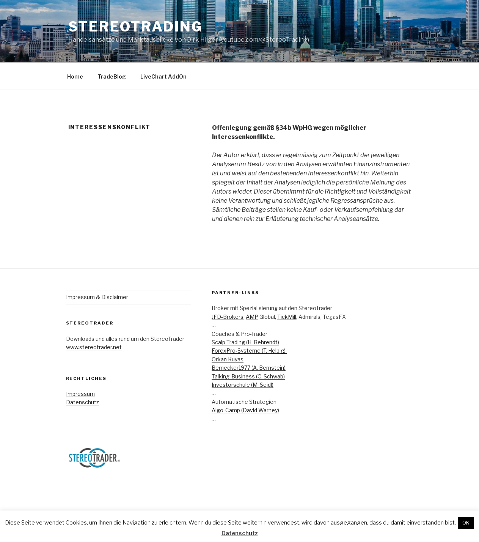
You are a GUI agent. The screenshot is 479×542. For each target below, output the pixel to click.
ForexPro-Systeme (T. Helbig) (249, 350)
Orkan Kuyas (227, 359)
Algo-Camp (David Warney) (245, 410)
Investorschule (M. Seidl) (242, 384)
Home (75, 76)
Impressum (80, 394)
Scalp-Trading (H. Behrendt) (245, 342)
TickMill (286, 317)
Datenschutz (82, 402)
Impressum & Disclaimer (97, 297)
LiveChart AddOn (163, 76)
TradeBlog (111, 76)
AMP (252, 317)
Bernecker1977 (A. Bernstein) (249, 367)
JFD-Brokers (227, 317)
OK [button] (466, 523)
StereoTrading (135, 26)
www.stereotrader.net (94, 347)
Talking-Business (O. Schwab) (248, 376)
